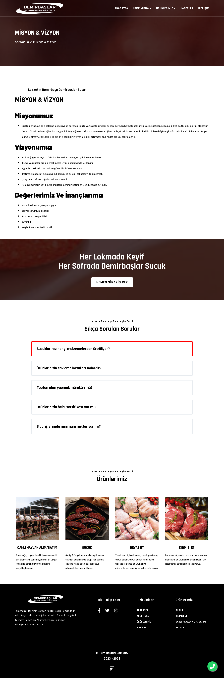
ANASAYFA (22, 42)
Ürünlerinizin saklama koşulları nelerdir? (69, 368)
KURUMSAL (143, 616)
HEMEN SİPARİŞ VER (112, 282)
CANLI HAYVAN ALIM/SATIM (37, 547)
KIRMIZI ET (187, 547)
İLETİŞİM (141, 627)
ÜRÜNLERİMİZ (144, 622)
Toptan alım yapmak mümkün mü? (65, 387)
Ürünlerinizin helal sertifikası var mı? (66, 407)
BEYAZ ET (137, 547)
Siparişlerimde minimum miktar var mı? (69, 426)
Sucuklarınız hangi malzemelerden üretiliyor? (73, 348)
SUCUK (87, 547)
